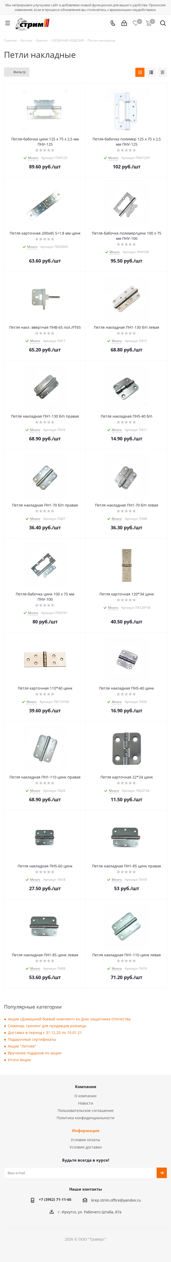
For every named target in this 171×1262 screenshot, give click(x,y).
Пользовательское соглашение (86, 1110)
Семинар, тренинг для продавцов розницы (47, 1025)
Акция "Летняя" (22, 1046)
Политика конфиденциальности (85, 1117)
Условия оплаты (85, 1139)
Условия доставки (86, 1147)
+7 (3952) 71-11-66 (55, 1199)
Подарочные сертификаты (32, 1039)
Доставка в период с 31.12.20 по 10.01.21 (45, 1032)
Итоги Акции (19, 1059)
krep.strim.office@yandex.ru (116, 1200)
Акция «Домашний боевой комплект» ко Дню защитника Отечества (69, 1018)
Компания (85, 1086)
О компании (85, 1095)
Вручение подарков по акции (34, 1052)
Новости (85, 1103)
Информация (85, 1130)
